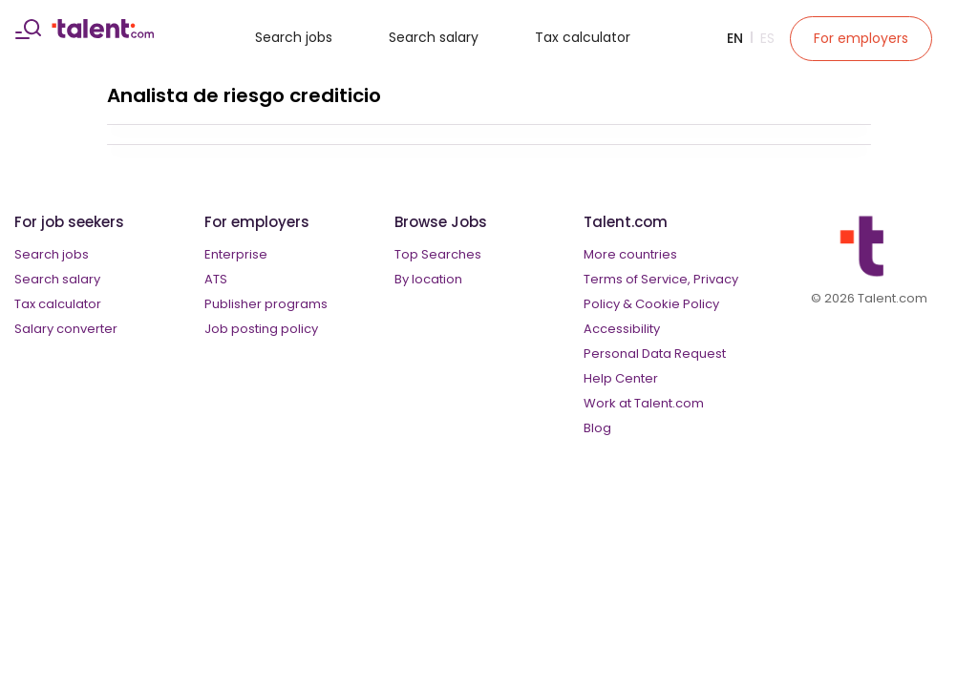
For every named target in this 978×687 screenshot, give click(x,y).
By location (428, 279)
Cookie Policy (677, 304)
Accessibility (622, 329)
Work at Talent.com (644, 403)
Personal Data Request (655, 353)
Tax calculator (582, 37)
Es (767, 38)
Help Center (621, 378)
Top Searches (437, 254)
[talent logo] (103, 33)
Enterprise (235, 254)
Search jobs (293, 37)
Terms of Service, (637, 279)
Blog (597, 428)
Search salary (433, 37)
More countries (630, 254)
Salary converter (65, 329)
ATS (215, 279)
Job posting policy (261, 329)
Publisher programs (266, 304)
